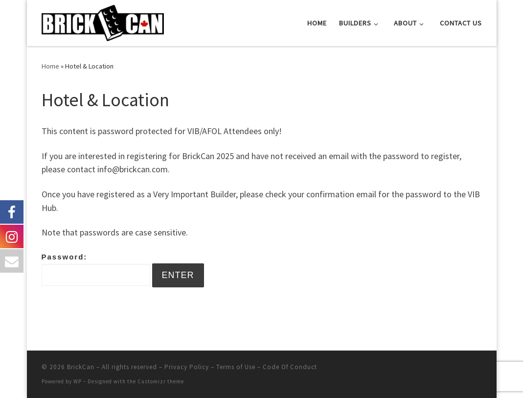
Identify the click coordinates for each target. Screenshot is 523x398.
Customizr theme (160, 381)
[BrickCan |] (103, 21)
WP (77, 381)
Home (50, 66)
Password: (96, 269)
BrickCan (80, 367)
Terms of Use (235, 367)
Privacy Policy (186, 367)
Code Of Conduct (290, 367)
